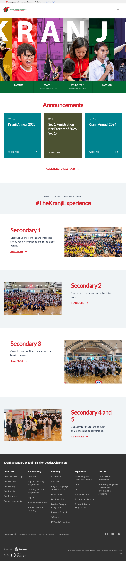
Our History (9, 486)
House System (82, 494)
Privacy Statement (47, 534)
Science (55, 517)
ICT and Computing (60, 522)
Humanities (56, 494)
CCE (77, 484)
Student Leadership (84, 499)
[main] (63, 235)
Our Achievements (13, 501)
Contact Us (9, 534)
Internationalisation (37, 502)
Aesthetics (56, 481)
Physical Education (60, 512)
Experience (80, 471)
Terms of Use (63, 534)
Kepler (31, 497)
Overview (32, 476)
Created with (18, 549)
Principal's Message (13, 476)
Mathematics (57, 499)
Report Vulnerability (27, 534)
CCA (77, 489)
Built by (17, 555)
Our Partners (10, 496)
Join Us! (102, 471)
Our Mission (10, 481)
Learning (55, 471)
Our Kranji (9, 471)
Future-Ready (34, 471)
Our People (9, 491)
